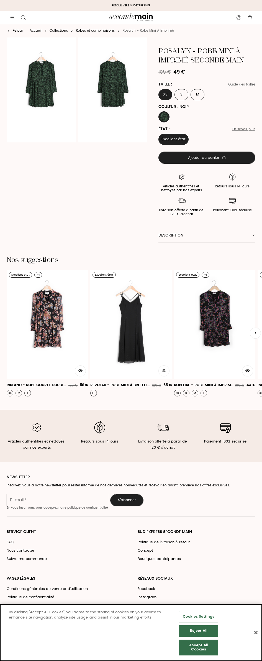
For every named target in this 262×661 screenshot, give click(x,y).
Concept (145, 550)
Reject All (198, 631)
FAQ (10, 542)
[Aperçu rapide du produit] (80, 370)
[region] (131, 632)
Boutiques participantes (159, 559)
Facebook (146, 589)
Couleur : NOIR (173, 107)
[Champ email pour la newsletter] (57, 500)
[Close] (256, 633)
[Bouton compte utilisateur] (238, 17)
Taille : (165, 84)
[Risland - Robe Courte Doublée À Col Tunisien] (47, 333)
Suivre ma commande (27, 559)
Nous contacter (20, 550)
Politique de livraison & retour (164, 542)
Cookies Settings (198, 617)
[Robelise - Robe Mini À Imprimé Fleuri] (214, 333)
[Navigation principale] (12, 17)
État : (164, 129)
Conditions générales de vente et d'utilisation (47, 589)
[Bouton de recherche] (23, 17)
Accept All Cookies (198, 648)
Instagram (147, 597)
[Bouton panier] (249, 17)
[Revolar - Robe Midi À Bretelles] (131, 333)
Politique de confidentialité (30, 597)
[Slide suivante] (255, 333)
